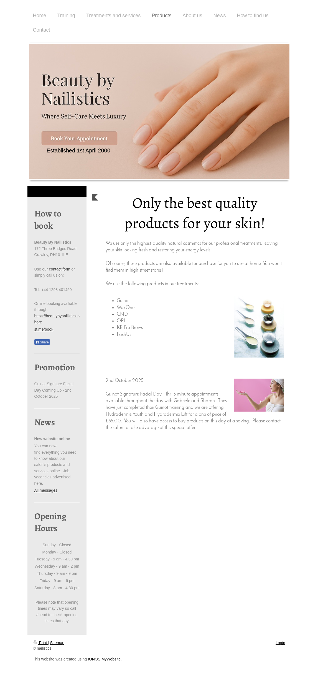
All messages (45, 490)
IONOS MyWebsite (104, 659)
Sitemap (57, 643)
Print (40, 643)
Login (280, 643)
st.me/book (43, 329)
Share (42, 342)
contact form (59, 269)
